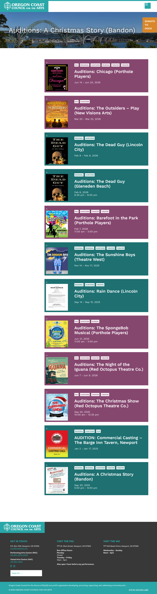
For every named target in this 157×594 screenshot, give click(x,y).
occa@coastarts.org (18, 548)
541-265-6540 (16, 562)
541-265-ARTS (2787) (19, 555)
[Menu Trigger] (148, 6)
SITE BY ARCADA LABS (138, 590)
